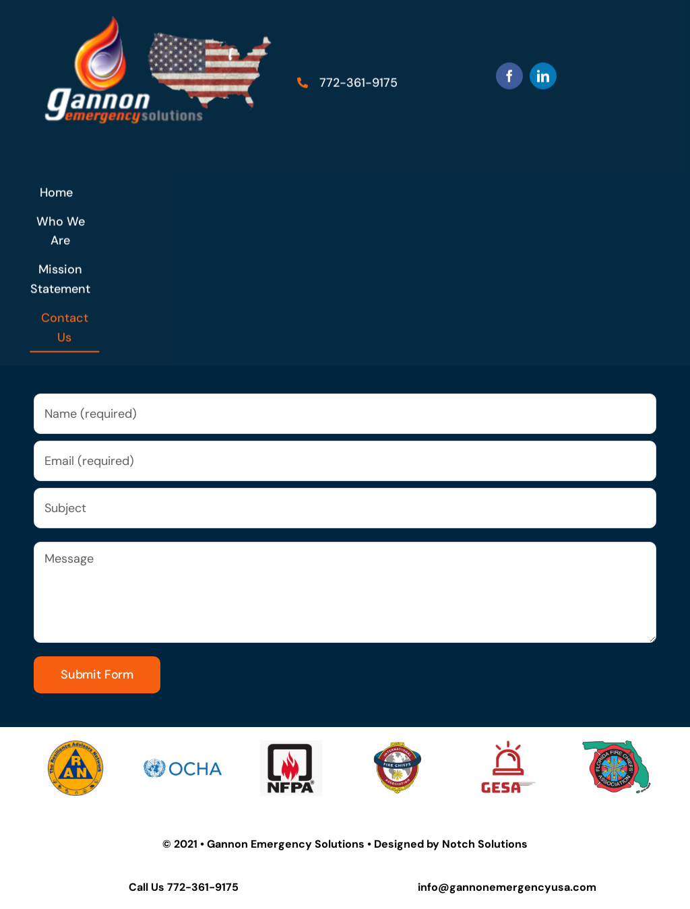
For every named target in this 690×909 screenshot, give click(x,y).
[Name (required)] (345, 414)
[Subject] (345, 508)
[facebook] (509, 74)
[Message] (345, 592)
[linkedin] (543, 74)
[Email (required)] (345, 461)
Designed (399, 844)
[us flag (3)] (163, 17)
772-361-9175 (203, 887)
